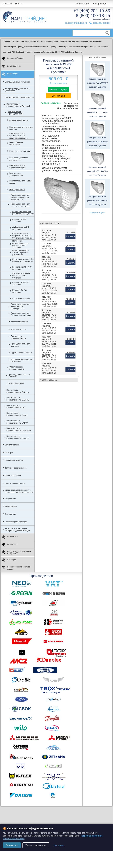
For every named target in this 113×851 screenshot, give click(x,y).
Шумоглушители (12, 445)
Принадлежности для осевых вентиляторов (20, 205)
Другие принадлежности (21, 352)
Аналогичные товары (50, 223)
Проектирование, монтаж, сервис (16, 568)
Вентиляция (10, 74)
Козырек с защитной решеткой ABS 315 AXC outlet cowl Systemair (49, 315)
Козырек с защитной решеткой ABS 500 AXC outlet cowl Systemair (49, 355)
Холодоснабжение (13, 58)
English (19, 3)
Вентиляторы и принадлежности (19, 97)
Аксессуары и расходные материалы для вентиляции (17, 529)
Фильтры (9, 452)
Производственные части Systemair (19, 375)
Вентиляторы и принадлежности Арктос (17, 414)
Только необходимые (35, 845)
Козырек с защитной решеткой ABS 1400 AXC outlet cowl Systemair (49, 288)
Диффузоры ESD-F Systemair (20, 228)
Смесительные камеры (15, 483)
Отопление (9, 544)
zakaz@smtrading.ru (76, 23)
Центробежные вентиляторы (16, 143)
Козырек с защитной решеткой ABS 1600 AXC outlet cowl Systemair (49, 301)
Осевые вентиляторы (19, 120)
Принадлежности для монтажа (20, 345)
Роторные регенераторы (16, 522)
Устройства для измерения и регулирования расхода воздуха (19, 491)
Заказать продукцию (58, 89)
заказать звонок (101, 23)
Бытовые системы (16, 383)
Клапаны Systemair (19, 322)
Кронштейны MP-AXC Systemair (22, 268)
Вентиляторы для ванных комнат (20, 182)
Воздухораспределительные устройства (17, 89)
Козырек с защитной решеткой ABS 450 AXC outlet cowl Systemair (49, 341)
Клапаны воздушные (14, 460)
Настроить (59, 845)
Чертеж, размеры (48, 380)
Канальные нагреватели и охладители (22, 360)
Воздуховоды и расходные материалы (16, 552)
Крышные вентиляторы (19, 151)
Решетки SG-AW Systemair (19, 291)
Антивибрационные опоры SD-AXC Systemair (21, 275)
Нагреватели (10, 499)
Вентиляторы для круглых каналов (21, 128)
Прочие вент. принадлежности (18, 337)
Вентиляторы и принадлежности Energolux (18, 437)
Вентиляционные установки (17, 82)
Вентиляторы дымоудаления (16, 174)
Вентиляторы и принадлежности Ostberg (17, 391)
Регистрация (82, 3)
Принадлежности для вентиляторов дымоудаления (20, 306)
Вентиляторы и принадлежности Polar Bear (18, 429)
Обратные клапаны (13, 475)
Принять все (12, 845)
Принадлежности (17, 189)
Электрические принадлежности (16, 368)
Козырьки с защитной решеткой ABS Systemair (23, 212)
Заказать (70, 236)
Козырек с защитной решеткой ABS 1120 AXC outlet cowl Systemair (49, 262)
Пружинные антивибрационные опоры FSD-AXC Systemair (21, 244)
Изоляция (9, 560)
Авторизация (100, 3)
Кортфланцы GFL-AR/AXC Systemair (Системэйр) (20, 252)
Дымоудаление (11, 66)
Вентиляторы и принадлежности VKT (16, 406)
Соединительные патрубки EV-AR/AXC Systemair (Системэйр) (22, 235)
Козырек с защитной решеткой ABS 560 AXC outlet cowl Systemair (49, 368)
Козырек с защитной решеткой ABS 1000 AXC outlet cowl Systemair (49, 248)
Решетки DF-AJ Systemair (19, 220)
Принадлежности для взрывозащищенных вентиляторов (20, 197)
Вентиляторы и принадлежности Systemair (18, 105)
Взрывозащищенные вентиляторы (18, 159)
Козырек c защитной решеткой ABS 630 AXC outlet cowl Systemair (49, 235)
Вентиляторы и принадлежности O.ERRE (17, 399)
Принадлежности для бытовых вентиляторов (21, 314)
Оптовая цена (58, 96)
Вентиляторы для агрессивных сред (17, 166)
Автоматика (10, 537)
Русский (7, 3)
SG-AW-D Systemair (21, 299)
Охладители (10, 514)
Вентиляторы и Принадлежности (15, 112)
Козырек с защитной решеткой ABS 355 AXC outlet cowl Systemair (49, 328)
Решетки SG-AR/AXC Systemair (21, 283)
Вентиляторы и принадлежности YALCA (17, 422)
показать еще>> (97, 212)
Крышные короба (18, 329)
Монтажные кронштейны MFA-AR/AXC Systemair (23, 260)
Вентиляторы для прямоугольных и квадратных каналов (18, 135)
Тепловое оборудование (16, 468)
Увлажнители (11, 506)
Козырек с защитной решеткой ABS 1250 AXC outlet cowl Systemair (49, 275)
